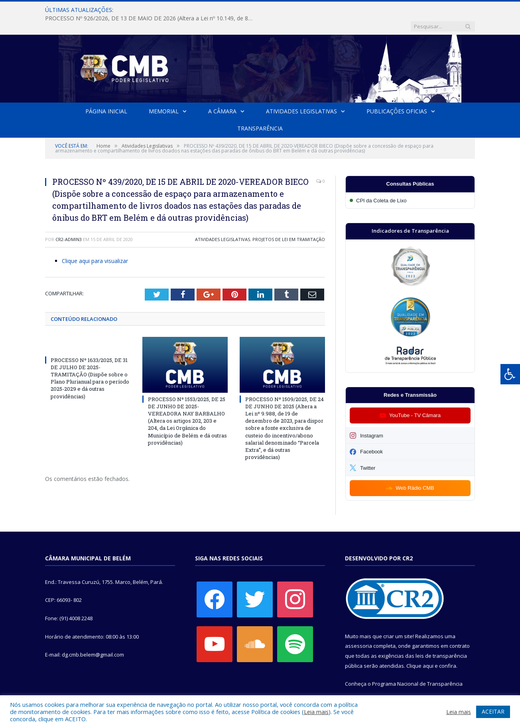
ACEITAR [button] (493, 711)
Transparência (260, 112)
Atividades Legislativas (301, 95)
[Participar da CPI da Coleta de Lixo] (410, 184)
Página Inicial (106, 95)
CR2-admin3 (68, 223)
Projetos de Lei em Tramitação (288, 223)
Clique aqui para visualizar (95, 244)
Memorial (164, 95)
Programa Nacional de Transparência (417, 667)
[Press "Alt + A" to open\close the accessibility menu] (510, 374)
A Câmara (222, 95)
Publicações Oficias (396, 95)
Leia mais (316, 712)
